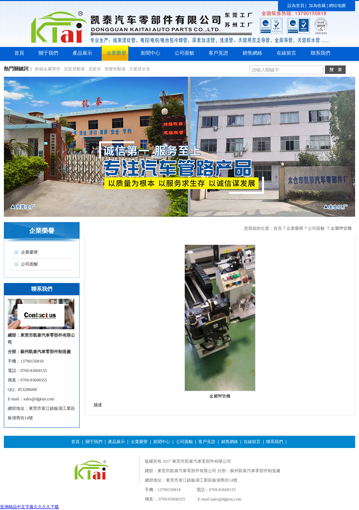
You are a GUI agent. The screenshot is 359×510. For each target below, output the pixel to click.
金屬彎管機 (341, 228)
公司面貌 (316, 228)
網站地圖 (337, 5)
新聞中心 (161, 441)
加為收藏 (317, 5)
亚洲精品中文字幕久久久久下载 (29, 506)
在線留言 (252, 441)
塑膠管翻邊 (115, 69)
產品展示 (116, 441)
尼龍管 (94, 69)
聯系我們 (274, 441)
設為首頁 (295, 5)
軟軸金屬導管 (47, 69)
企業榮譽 (294, 228)
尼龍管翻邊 (74, 69)
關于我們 (94, 441)
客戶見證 (206, 441)
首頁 (277, 228)
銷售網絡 (229, 441)
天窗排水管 (139, 69)
